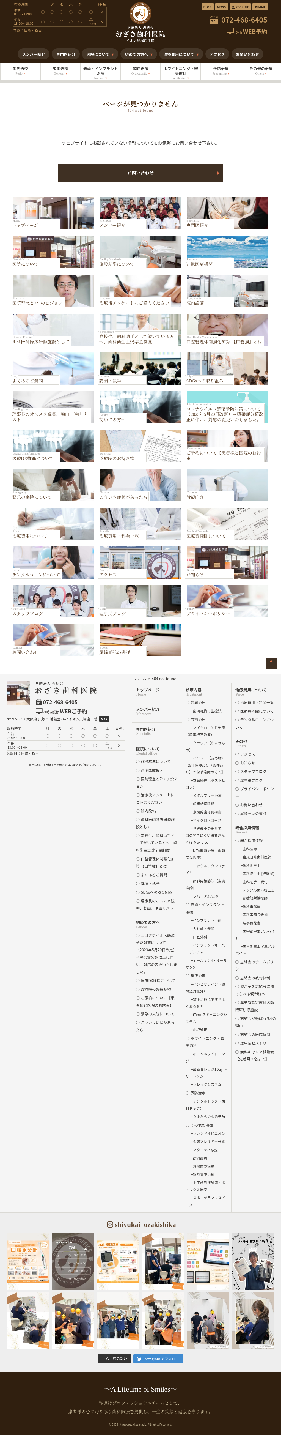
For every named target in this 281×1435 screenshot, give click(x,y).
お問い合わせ (140, 173)
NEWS (221, 7)
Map (104, 719)
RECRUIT (240, 7)
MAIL (260, 7)
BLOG (207, 7)
